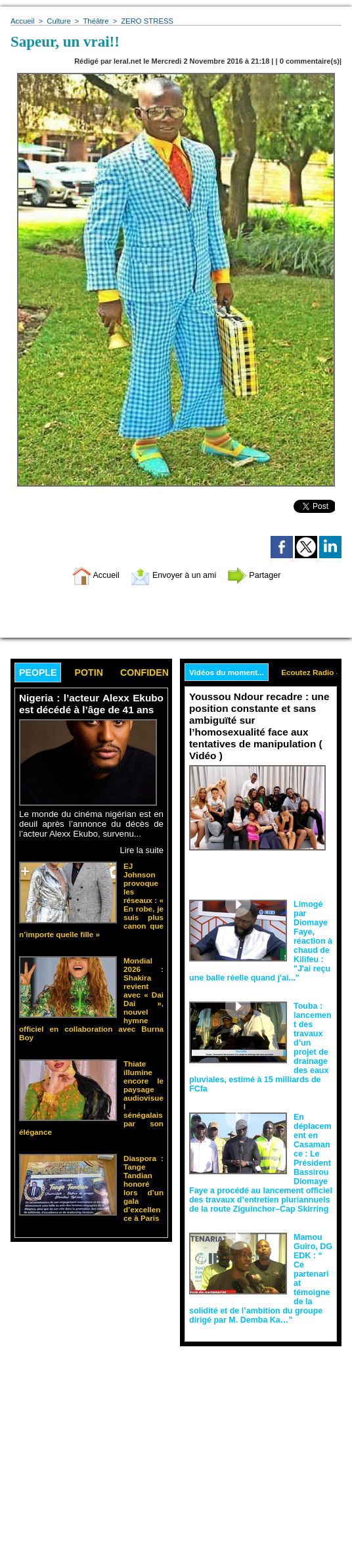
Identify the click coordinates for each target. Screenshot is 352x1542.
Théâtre (94, 21)
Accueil (22, 21)
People (39, 672)
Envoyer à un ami (173, 575)
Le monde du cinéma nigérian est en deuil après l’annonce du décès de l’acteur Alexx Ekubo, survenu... (91, 823)
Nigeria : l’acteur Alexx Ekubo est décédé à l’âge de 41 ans (91, 704)
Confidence (156, 672)
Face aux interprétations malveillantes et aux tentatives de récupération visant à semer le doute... (260, 859)
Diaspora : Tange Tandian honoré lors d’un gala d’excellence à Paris (143, 1162)
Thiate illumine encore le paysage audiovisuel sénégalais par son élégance (143, 1085)
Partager (263, 575)
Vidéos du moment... (227, 672)
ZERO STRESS (144, 21)
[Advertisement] (91, 1438)
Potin (92, 672)
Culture (57, 21)
